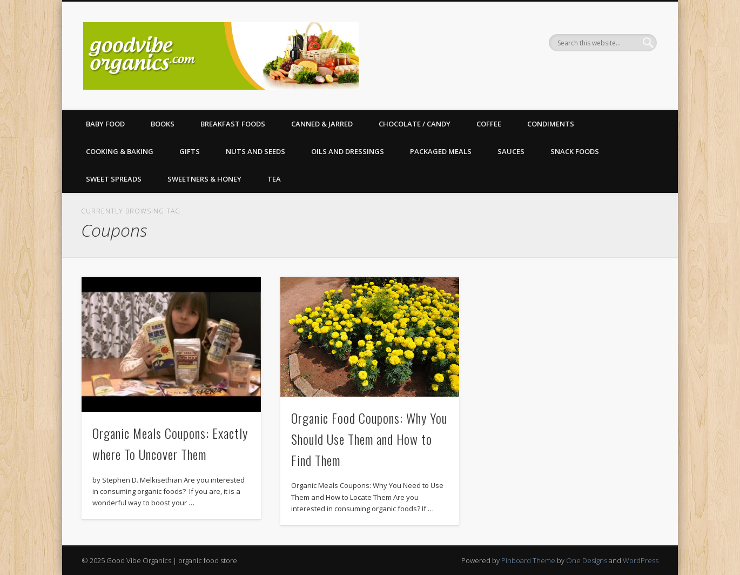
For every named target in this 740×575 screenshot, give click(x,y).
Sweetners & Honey (204, 179)
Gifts (189, 151)
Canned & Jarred (322, 124)
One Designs (586, 560)
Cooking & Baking (119, 151)
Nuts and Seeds (255, 151)
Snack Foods (574, 151)
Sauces (510, 151)
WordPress (640, 560)
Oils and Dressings (347, 151)
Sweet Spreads (114, 179)
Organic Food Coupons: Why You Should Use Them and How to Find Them (369, 439)
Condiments (550, 124)
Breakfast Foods (232, 124)
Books (162, 124)
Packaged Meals (441, 151)
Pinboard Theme (528, 560)
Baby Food (105, 124)
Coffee (488, 124)
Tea (274, 179)
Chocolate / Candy (414, 124)
